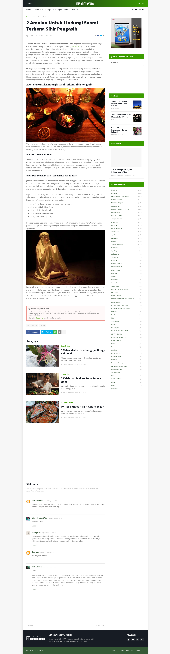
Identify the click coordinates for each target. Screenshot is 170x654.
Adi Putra (76, 46)
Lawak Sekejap (126, 296)
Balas (34, 511)
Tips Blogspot (126, 251)
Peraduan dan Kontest (126, 337)
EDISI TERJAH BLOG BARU (126, 305)
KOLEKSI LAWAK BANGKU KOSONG (126, 299)
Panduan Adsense (126, 315)
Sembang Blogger (126, 203)
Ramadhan (126, 238)
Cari (139, 4)
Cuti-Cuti (74, 9)
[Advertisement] (65, 453)
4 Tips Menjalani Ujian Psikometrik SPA (121, 170)
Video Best (126, 280)
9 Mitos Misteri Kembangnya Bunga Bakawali (83, 351)
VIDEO (126, 276)
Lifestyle (126, 190)
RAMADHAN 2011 (126, 369)
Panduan (42, 325)
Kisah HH (126, 360)
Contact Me (140, 650)
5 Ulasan (50, 36)
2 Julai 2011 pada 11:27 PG (47, 552)
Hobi (66, 9)
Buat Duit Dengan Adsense (126, 289)
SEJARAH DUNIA (126, 334)
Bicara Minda (126, 270)
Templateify (39, 650)
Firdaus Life (37, 500)
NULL (126, 344)
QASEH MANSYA (39, 517)
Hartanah (126, 260)
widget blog (126, 321)
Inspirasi (126, 312)
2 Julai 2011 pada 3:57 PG (49, 533)
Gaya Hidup (38, 9)
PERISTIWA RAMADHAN (126, 366)
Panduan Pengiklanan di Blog (126, 308)
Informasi (126, 292)
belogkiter (36, 532)
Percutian (126, 225)
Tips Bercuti (126, 235)
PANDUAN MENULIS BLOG (126, 196)
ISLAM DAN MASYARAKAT (126, 331)
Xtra (126, 318)
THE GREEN (37, 566)
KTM (126, 376)
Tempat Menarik (126, 219)
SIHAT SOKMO (126, 379)
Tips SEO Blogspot (126, 244)
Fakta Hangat (126, 206)
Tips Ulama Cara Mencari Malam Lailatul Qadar (121, 116)
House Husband (43, 17)
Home (28, 9)
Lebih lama (100, 625)
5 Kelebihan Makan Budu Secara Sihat (81, 380)
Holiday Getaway (126, 264)
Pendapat (126, 324)
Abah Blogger (126, 373)
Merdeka (126, 350)
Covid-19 (126, 283)
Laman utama (31, 17)
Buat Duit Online (126, 216)
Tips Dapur (57, 9)
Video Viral (126, 389)
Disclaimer (39, 318)
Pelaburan (126, 273)
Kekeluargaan (126, 212)
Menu (30, 4)
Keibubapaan (126, 254)
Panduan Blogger (126, 357)
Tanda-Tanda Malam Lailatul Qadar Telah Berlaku (119, 104)
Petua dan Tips (126, 353)
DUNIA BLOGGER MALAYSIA (126, 209)
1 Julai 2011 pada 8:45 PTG (55, 518)
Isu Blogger (126, 328)
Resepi (48, 9)
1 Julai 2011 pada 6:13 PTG (51, 501)
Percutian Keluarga (126, 363)
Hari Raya (126, 248)
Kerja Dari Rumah (126, 228)
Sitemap (121, 650)
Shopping (126, 222)
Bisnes (126, 382)
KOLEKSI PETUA (126, 340)
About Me (129, 650)
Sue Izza (35, 552)
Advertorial (126, 232)
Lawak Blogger (126, 302)
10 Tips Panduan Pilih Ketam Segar (82, 406)
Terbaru (30, 625)
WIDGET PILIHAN (126, 267)
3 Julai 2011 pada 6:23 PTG (50, 567)
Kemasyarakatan (126, 347)
